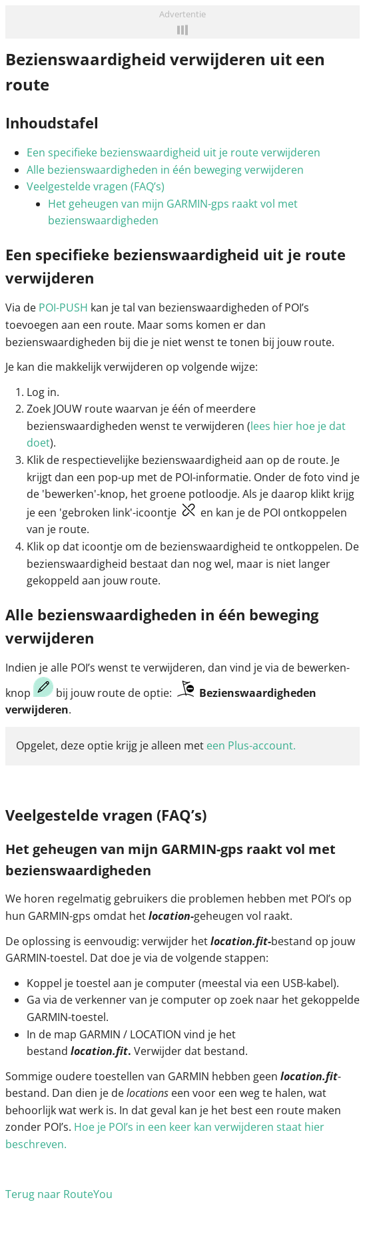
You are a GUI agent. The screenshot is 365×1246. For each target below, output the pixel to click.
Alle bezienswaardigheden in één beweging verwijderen (165, 169)
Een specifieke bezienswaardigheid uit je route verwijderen (173, 152)
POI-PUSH (63, 307)
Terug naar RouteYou (59, 1194)
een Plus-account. (251, 745)
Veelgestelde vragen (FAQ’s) (96, 186)
